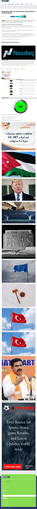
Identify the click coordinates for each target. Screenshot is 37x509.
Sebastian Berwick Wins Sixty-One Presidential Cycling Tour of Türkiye (16, 354)
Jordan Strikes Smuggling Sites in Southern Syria (12, 177)
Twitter (6, 499)
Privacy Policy (4, 485)
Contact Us (4, 486)
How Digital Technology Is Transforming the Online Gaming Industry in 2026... (10, 116)
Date (3, 16)
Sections (31, 4)
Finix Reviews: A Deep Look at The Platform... (7, 119)
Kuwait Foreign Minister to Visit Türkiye (10, 330)
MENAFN (3, 20)
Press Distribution (11, 4)
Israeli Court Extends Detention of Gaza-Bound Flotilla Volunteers (15, 306)
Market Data (17, 4)
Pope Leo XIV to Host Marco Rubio (9, 258)
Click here (8, 479)
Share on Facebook (13, 16)
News (5, 4)
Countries (26, 4)
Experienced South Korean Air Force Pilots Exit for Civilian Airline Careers (17, 223)
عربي (19, 2)
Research (22, 4)
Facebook (6, 498)
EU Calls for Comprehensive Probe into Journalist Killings (13, 282)
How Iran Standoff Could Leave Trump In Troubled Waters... (27, 85)
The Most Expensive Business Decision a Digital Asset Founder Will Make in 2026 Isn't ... (12, 120)
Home (2, 4)
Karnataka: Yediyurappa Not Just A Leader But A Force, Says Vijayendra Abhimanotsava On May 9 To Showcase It (16, 400)
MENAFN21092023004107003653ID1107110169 (10, 42)
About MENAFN (5, 488)
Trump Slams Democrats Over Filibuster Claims (11, 201)
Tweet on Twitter (18, 16)
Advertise (4, 487)
